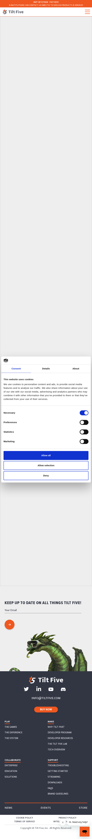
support (53, 760)
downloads (55, 783)
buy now (46, 709)
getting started (58, 771)
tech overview (56, 750)
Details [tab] (46, 368)
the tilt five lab (57, 744)
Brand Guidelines (58, 794)
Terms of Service (24, 821)
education (11, 771)
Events (46, 808)
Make (51, 722)
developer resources (60, 738)
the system (11, 738)
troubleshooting (58, 765)
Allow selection (46, 465)
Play (7, 722)
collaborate (13, 760)
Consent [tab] (16, 368)
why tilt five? (56, 727)
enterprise (11, 765)
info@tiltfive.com (46, 698)
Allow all (46, 455)
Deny (46, 475)
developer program (60, 732)
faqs (50, 788)
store (83, 808)
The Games (11, 727)
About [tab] (75, 368)
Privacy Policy (67, 818)
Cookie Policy (24, 818)
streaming (54, 777)
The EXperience (13, 732)
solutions (11, 777)
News (8, 808)
